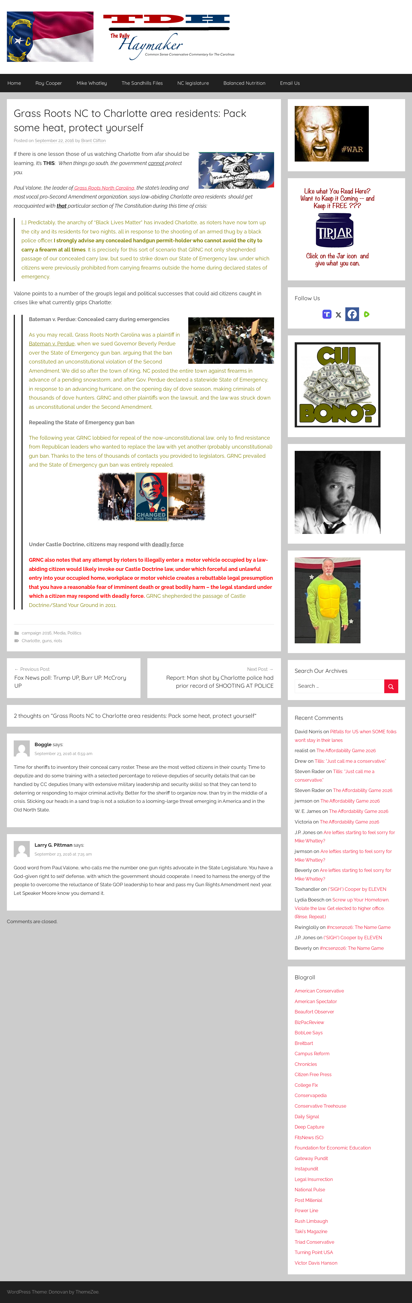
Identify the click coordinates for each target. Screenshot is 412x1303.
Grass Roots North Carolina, (105, 188)
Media (60, 633)
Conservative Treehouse (322, 1106)
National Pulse (311, 1190)
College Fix (307, 1085)
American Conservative (321, 991)
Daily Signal (308, 1116)
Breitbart (304, 1043)
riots (58, 640)
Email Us (290, 83)
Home (14, 83)
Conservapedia (311, 1095)
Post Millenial (310, 1200)
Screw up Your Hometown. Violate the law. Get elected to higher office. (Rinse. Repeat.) (343, 908)
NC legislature (193, 83)
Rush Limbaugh (312, 1221)
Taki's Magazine (312, 1232)
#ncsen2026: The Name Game (361, 927)
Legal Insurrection (315, 1179)
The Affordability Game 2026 (348, 750)
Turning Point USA (315, 1252)
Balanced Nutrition (244, 83)
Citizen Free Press (315, 1075)
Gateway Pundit (312, 1158)
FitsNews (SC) (310, 1137)
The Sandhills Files (142, 83)
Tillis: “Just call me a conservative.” (352, 761)
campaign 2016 (37, 633)
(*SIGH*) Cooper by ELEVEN (358, 889)
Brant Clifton (93, 141)
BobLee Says (309, 1033)
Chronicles (307, 1064)
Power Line (307, 1211)
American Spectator (317, 1001)
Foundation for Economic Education (335, 1148)
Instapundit (307, 1169)
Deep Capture (310, 1127)
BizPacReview (310, 1022)
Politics (74, 633)
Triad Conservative (315, 1242)
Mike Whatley (92, 83)
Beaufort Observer (315, 1012)
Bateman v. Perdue (52, 344)
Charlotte (31, 640)
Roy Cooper (48, 83)
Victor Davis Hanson (317, 1263)
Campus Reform (313, 1054)
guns (47, 640)
